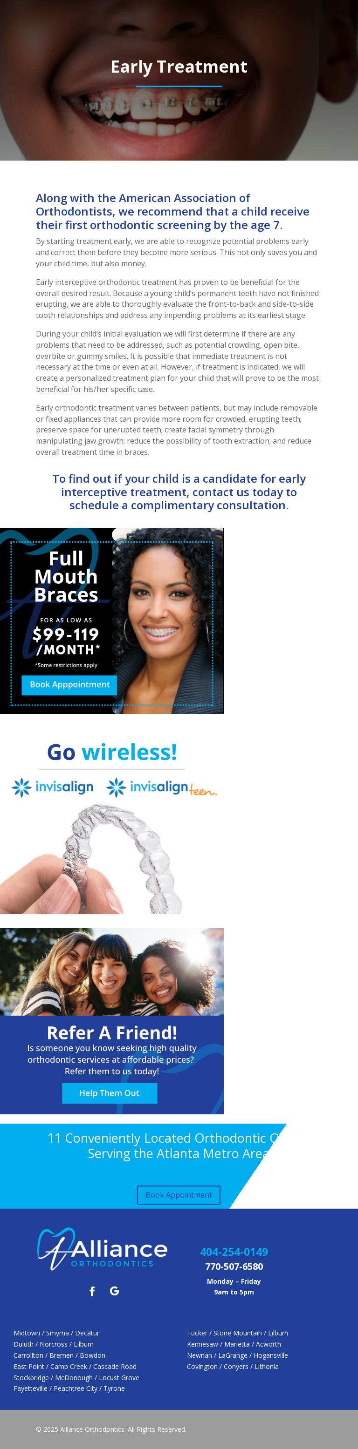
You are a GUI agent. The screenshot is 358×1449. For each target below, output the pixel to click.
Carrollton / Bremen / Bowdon (59, 1355)
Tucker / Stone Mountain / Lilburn (237, 1332)
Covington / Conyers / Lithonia (233, 1366)
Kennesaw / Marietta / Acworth (234, 1344)
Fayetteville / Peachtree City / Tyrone (69, 1388)
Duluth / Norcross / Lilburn (54, 1344)
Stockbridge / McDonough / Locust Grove (76, 1377)
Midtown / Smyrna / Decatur (56, 1332)
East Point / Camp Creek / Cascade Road (75, 1366)
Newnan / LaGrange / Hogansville (237, 1355)
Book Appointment (178, 1195)
